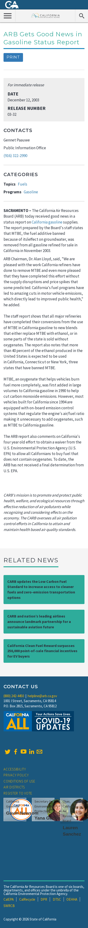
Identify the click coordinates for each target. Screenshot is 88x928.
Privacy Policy (16, 775)
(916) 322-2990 (15, 155)
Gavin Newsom (22, 813)
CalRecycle (27, 899)
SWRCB (9, 905)
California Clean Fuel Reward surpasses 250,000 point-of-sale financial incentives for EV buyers (42, 651)
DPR (44, 899)
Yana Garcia (47, 818)
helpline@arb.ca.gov (42, 696)
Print (13, 57)
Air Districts (14, 787)
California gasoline (47, 222)
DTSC (57, 899)
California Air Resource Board (45, 15)
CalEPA (9, 899)
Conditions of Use (19, 781)
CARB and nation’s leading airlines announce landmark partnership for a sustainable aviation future (39, 621)
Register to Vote (18, 793)
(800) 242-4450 (14, 696)
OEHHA (71, 899)
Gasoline (31, 192)
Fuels (22, 184)
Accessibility (15, 769)
